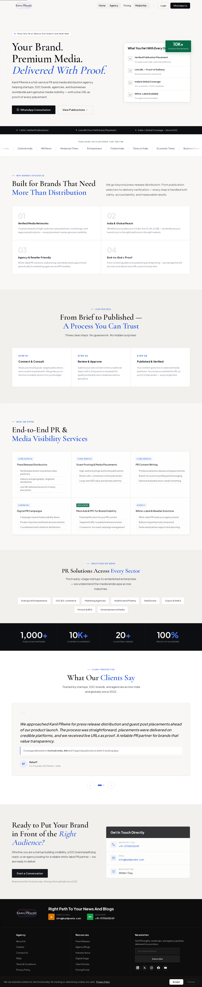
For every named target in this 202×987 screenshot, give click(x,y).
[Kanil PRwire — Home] (27, 913)
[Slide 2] (103, 788)
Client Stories (82, 964)
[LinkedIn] (137, 967)
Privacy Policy (23, 969)
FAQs (19, 958)
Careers (20, 947)
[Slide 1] (100, 788)
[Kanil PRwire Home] (24, 6)
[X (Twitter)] (144, 967)
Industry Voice (83, 952)
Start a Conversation (30, 876)
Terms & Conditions (26, 964)
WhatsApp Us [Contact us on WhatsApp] (180, 5)
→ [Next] (111, 788)
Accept (176, 982)
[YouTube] (165, 967)
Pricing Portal (82, 969)
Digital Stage (82, 958)
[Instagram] (151, 967)
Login (163, 5)
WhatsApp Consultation (34, 109)
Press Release (83, 941)
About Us (21, 941)
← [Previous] (91, 788)
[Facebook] (158, 967)
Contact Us (22, 952)
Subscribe (157, 959)
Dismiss (191, 982)
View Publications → (75, 109)
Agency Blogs (83, 947)
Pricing (127, 5)
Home (102, 5)
